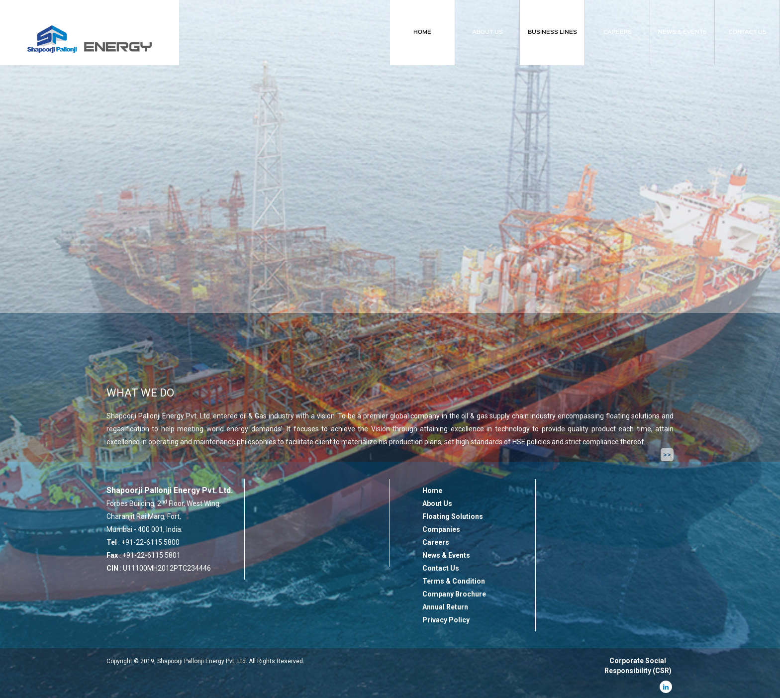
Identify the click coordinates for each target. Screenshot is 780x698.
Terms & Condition (453, 581)
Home (432, 491)
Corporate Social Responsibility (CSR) (638, 666)
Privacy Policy (446, 620)
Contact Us (440, 568)
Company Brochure (454, 594)
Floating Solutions (452, 516)
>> (667, 455)
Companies (441, 529)
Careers (435, 542)
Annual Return (445, 607)
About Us (437, 503)
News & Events (446, 555)
